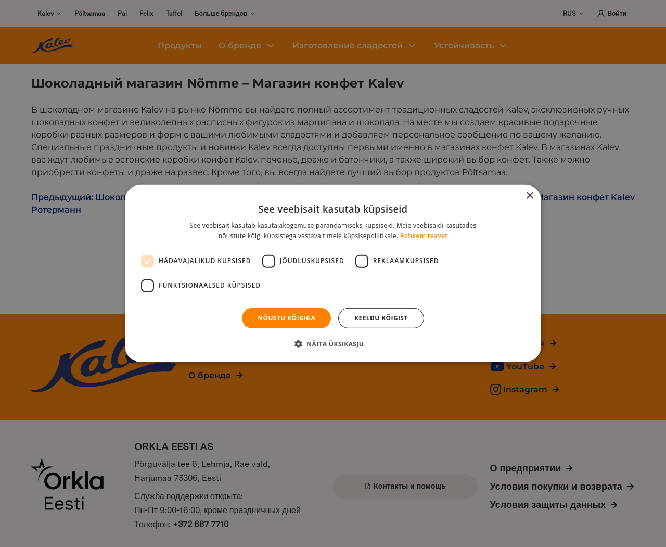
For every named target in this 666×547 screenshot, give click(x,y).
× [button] (529, 196)
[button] (333, 344)
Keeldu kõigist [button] (381, 318)
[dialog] (333, 273)
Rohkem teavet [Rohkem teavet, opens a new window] (424, 235)
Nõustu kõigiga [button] (286, 318)
